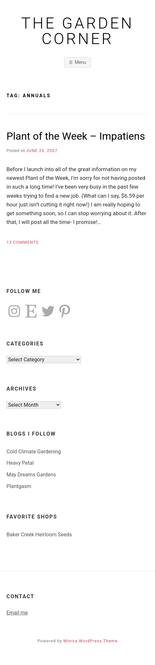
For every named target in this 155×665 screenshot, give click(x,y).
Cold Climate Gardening (33, 452)
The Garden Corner (77, 31)
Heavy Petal (20, 463)
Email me (17, 613)
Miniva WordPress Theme (90, 640)
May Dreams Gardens (31, 475)
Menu (80, 62)
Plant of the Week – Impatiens (75, 136)
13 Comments (22, 242)
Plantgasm (18, 486)
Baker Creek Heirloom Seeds (39, 534)
